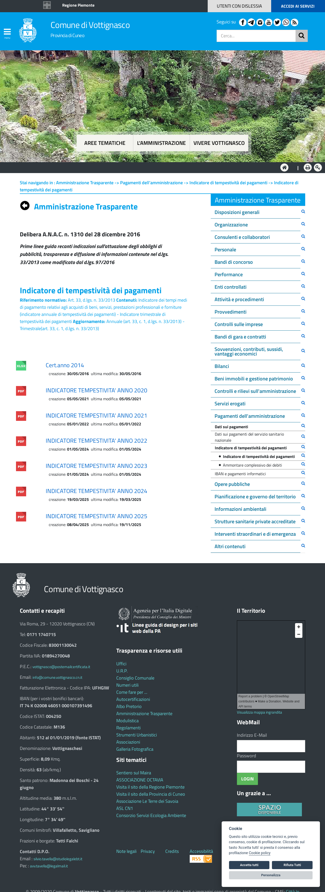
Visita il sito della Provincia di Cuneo (150, 794)
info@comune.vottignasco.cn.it (57, 677)
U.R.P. (122, 670)
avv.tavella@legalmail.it (49, 866)
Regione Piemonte (78, 5)
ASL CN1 (124, 808)
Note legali (126, 851)
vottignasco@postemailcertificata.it (61, 667)
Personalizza (271, 875)
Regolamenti (128, 727)
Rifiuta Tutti (292, 865)
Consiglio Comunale (135, 677)
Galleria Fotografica (134, 749)
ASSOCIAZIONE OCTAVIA (139, 779)
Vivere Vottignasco (219, 143)
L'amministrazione (161, 143)
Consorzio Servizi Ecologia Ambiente (151, 815)
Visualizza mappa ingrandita (259, 712)
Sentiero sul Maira (133, 772)
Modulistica (127, 720)
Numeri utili (127, 685)
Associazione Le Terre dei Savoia (147, 801)
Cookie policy (259, 853)
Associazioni (128, 742)
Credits (172, 851)
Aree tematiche (104, 143)
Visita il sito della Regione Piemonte (150, 786)
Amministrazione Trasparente (144, 713)
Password (246, 755)
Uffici (121, 663)
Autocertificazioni (133, 699)
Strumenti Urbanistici (136, 734)
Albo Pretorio (129, 706)
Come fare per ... (131, 692)
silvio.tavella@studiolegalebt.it (58, 859)
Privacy (148, 851)
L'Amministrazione (158, 167)
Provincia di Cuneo (67, 35)
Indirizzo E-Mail (252, 735)
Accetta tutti (249, 865)
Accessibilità (201, 851)
